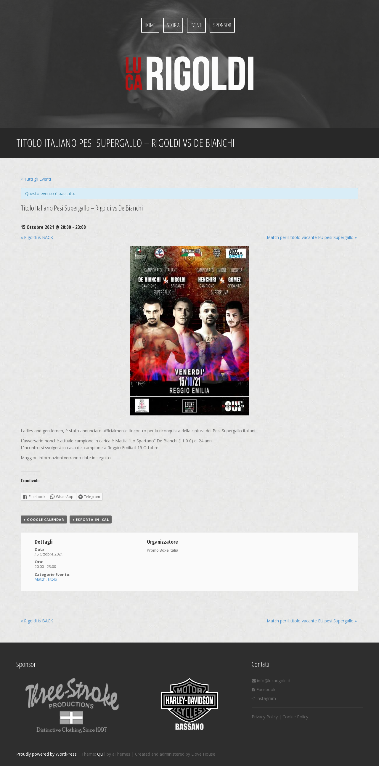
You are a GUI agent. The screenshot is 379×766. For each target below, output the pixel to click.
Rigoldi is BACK (37, 237)
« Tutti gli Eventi (36, 179)
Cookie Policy (295, 717)
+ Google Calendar (43, 519)
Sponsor (222, 24)
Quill (101, 754)
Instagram (266, 698)
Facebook (265, 689)
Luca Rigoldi (189, 73)
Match (40, 579)
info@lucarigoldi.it (274, 680)
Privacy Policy (265, 717)
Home (150, 24)
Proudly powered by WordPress (46, 754)
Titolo (52, 579)
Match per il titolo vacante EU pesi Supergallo (312, 237)
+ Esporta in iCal (90, 519)
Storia (173, 24)
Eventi (196, 24)
